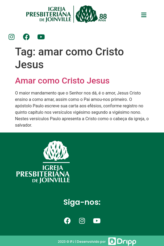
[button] (143, 15)
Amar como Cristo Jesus (62, 80)
